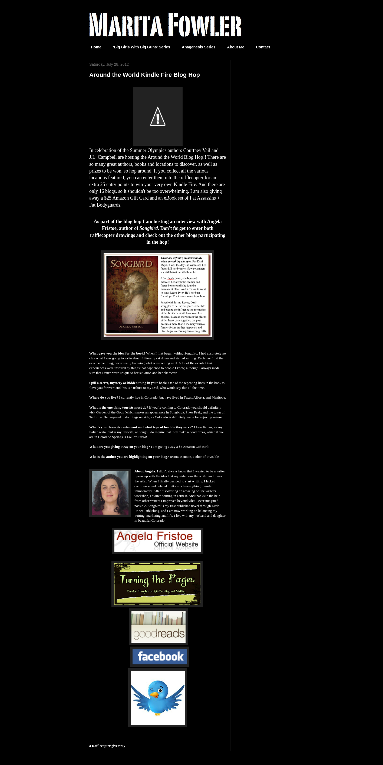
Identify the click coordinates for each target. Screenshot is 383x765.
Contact (263, 47)
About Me (236, 47)
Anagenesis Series (199, 47)
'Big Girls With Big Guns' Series (141, 47)
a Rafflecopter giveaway (107, 746)
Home (96, 47)
